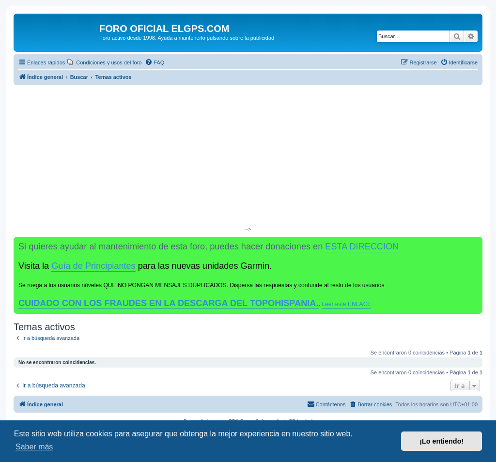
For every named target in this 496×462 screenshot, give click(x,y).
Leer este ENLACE (346, 304)
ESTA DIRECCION (362, 246)
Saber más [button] (34, 447)
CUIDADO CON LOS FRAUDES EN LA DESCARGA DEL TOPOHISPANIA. (168, 303)
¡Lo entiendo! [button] (441, 441)
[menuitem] (104, 62)
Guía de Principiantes (93, 266)
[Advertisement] (248, 158)
